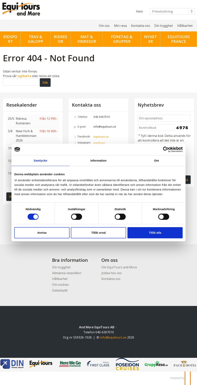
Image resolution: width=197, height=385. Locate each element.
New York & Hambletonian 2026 (26, 135)
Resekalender (21, 105)
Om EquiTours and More (119, 267)
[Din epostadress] (164, 118)
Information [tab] (98, 160)
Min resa (120, 26)
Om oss (104, 26)
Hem (139, 11)
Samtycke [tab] (41, 160)
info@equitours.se (104, 126)
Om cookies (60, 284)
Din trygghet (163, 26)
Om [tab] (156, 160)
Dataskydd (59, 290)
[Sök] (21, 81)
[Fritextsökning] (169, 11)
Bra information (70, 260)
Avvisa (42, 232)
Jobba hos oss (111, 273)
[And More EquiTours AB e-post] (113, 337)
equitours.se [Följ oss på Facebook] (101, 136)
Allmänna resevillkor (67, 273)
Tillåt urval (98, 232)
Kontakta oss (140, 26)
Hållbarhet (185, 26)
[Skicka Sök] (45, 82)
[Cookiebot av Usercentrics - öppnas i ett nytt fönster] (165, 149)
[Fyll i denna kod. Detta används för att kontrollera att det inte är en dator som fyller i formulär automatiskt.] (156, 127)
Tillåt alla (155, 232)
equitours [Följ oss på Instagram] (99, 143)
